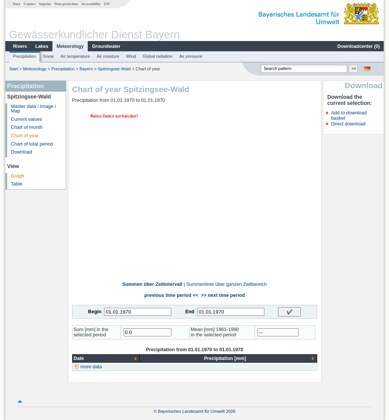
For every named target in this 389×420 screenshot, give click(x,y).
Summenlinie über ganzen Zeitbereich (226, 284)
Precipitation (24, 56)
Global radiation (157, 56)
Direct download (348, 124)
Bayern (86, 69)
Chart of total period (32, 144)
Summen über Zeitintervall (152, 284)
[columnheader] (106, 359)
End (189, 311)
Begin (94, 311)
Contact (29, 4)
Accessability (91, 4)
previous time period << (171, 295)
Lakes (41, 46)
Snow (48, 56)
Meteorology (70, 46)
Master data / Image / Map (33, 109)
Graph (17, 176)
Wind (131, 56)
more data (91, 366)
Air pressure (190, 56)
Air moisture (107, 56)
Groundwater (106, 46)
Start (16, 4)
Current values (26, 119)
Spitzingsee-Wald (115, 69)
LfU (107, 4)
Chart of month (27, 127)
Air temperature (75, 56)
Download (21, 152)
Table (16, 184)
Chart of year (25, 135)
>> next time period (223, 295)
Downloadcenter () (358, 46)
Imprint (45, 4)
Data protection (65, 4)
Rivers (20, 46)
